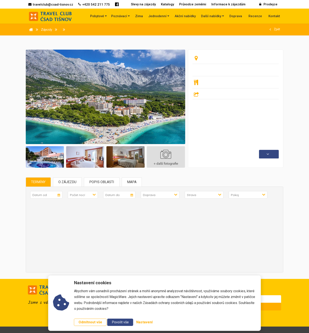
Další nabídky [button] (212, 16)
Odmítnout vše (90, 322)
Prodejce (268, 4)
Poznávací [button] (120, 16)
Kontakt (274, 16)
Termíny (38, 182)
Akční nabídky (185, 16)
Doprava (235, 16)
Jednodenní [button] (158, 16)
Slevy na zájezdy (143, 4)
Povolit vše (120, 322)
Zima (139, 16)
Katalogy (167, 4)
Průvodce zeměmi (192, 4)
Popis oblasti (101, 182)
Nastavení (144, 322)
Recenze (255, 16)
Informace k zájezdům (228, 4)
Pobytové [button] (98, 16)
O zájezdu (67, 182)
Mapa (131, 182)
